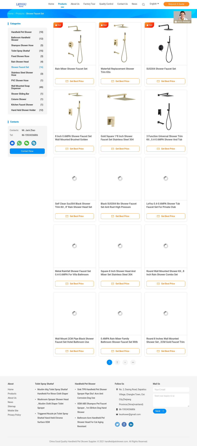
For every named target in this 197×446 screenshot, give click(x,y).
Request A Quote (176, 4)
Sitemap (12, 406)
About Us (12, 398)
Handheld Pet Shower (27, 32)
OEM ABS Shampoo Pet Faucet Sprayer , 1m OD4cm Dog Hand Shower (92, 407)
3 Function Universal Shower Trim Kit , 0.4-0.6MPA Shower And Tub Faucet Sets (165, 139)
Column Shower (27, 99)
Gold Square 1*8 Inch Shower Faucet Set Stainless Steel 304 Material (117, 139)
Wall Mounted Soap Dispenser (27, 87)
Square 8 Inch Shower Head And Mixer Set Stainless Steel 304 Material (118, 274)
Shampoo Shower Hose (27, 45)
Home (11, 389)
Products (12, 393)
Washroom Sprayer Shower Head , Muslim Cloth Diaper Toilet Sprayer (53, 403)
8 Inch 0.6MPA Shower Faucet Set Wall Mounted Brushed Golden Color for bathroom (73, 139)
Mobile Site (13, 410)
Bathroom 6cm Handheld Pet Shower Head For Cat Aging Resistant (91, 422)
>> (133, 362)
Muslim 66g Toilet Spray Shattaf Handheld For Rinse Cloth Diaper (52, 391)
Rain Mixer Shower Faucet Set (71, 68)
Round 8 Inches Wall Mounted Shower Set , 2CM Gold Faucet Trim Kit (166, 342)
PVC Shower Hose (27, 80)
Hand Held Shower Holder (27, 110)
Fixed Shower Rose (27, 56)
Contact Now (27, 151)
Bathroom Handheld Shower (27, 38)
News (10, 402)
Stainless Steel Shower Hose (27, 73)
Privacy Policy (14, 415)
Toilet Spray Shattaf (27, 50)
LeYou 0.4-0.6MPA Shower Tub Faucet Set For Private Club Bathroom (163, 207)
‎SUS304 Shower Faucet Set (161, 68)
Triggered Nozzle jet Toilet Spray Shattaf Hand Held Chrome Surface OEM (52, 417)
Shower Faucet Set (27, 67)
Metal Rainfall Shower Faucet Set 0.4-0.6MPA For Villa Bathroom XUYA (73, 274)
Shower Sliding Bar (27, 93)
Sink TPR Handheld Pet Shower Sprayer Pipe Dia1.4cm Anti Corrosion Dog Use (92, 393)
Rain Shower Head (27, 61)
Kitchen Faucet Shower (27, 104)
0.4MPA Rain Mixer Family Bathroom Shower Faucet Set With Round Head (119, 342)
